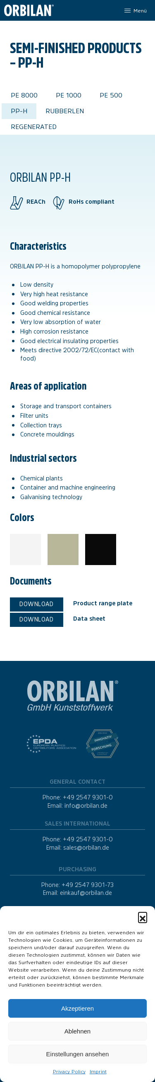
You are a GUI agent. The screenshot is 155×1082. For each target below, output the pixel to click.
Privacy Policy (69, 1071)
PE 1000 (68, 95)
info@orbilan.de (85, 806)
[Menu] (135, 10)
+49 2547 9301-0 (88, 797)
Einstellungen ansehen (77, 1054)
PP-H (19, 111)
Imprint (98, 1071)
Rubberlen (64, 111)
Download (36, 604)
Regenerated (34, 127)
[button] (142, 916)
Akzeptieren (77, 1008)
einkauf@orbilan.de (86, 893)
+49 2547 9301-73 (88, 885)
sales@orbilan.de (86, 847)
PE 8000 (24, 95)
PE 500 (111, 95)
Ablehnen (77, 1031)
